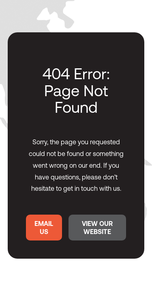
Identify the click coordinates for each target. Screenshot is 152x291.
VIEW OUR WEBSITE (97, 227)
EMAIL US (43, 227)
